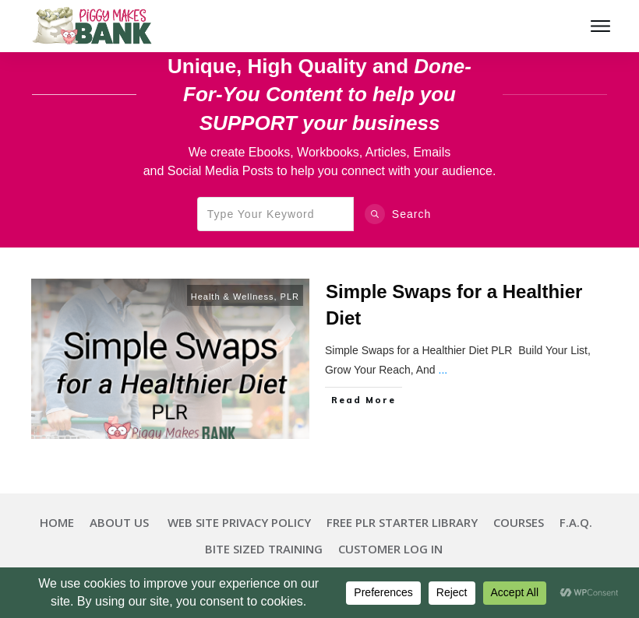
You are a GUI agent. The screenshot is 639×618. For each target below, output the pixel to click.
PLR (290, 296)
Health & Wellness (232, 296)
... (443, 369)
